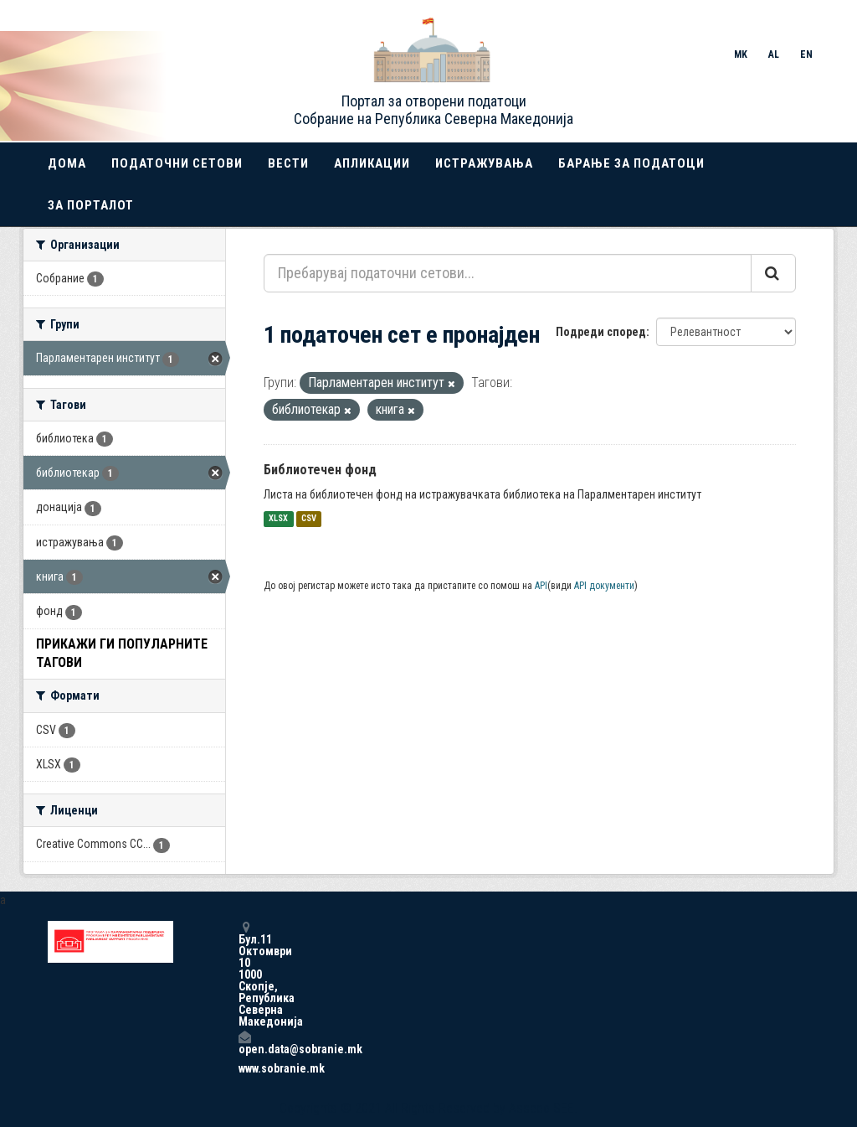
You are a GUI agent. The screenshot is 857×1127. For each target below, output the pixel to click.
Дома (67, 163)
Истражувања (484, 163)
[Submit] (773, 273)
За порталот (91, 205)
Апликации (372, 163)
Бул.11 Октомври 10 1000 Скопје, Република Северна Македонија (244, 974)
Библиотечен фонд (320, 470)
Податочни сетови (177, 163)
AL (773, 54)
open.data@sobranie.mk (244, 1043)
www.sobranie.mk (244, 1068)
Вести (288, 163)
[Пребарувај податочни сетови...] (508, 273)
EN (806, 54)
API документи (604, 586)
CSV (308, 519)
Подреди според (601, 332)
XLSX (278, 519)
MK (740, 54)
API (541, 586)
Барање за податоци (631, 163)
